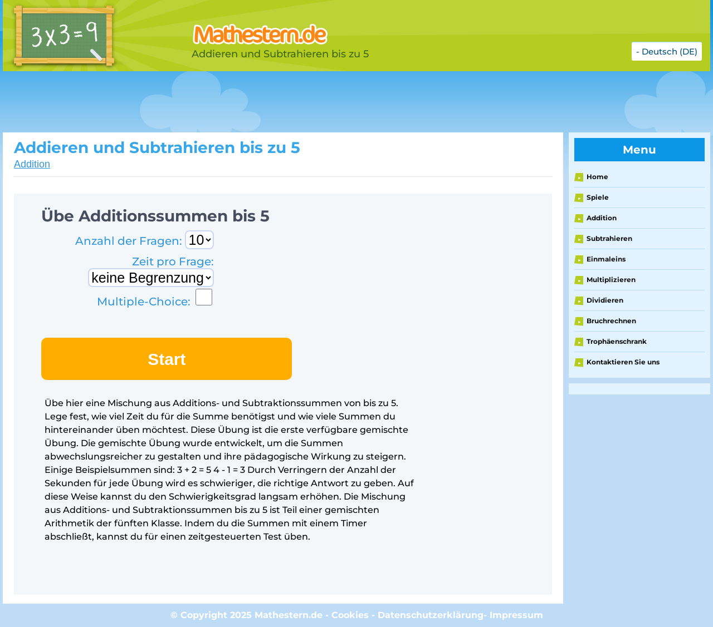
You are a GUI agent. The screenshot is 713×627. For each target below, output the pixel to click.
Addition (32, 164)
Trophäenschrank (617, 341)
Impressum (516, 615)
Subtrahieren (609, 238)
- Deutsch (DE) (666, 51)
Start (166, 359)
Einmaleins (606, 259)
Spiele (598, 197)
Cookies (350, 615)
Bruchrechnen (611, 321)
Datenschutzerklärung (431, 615)
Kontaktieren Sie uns (623, 362)
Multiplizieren (611, 279)
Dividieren (605, 300)
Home (597, 176)
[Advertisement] (281, 102)
